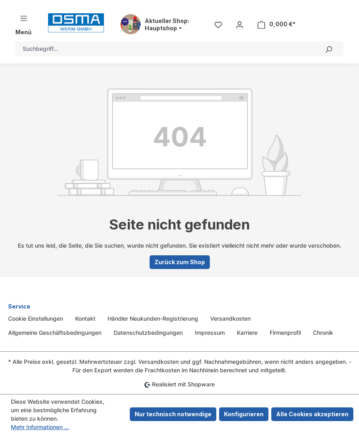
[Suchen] (329, 48)
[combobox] (164, 48)
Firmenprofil (285, 332)
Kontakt (85, 318)
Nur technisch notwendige (173, 414)
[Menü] (23, 24)
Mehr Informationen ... (40, 427)
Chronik (323, 332)
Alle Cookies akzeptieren (312, 414)
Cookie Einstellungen (35, 318)
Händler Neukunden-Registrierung (153, 318)
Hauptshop (161, 28)
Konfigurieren (244, 414)
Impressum (210, 332)
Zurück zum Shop (179, 262)
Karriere (247, 332)
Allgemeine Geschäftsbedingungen (54, 332)
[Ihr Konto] (239, 24)
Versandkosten (230, 318)
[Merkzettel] (218, 24)
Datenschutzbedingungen (148, 332)
